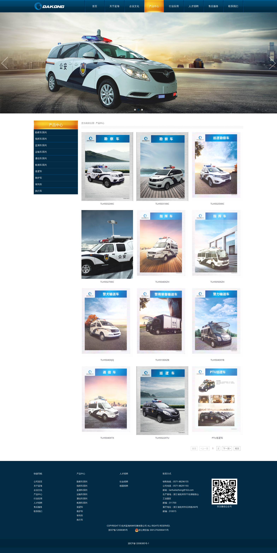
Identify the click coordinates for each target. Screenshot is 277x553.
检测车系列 (41, 164)
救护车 (38, 177)
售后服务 (213, 6)
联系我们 (233, 6)
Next (272, 63)
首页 (94, 6)
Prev (5, 63)
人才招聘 (194, 6)
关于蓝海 (114, 6)
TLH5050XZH (217, 281)
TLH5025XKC (217, 203)
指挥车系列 (41, 138)
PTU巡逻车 (217, 437)
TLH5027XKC (107, 281)
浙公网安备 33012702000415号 (153, 529)
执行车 (38, 190)
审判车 (38, 184)
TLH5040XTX (107, 437)
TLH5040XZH (162, 281)
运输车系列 (41, 151)
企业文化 (134, 6)
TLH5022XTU (162, 437)
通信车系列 (41, 158)
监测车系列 (41, 145)
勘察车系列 (41, 132)
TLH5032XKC (107, 203)
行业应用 (174, 6)
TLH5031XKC (162, 203)
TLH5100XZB (162, 359)
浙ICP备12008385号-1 (138, 543)
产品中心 (154, 6)
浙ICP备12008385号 (118, 529)
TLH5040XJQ (107, 359)
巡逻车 (38, 171)
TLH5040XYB (217, 359)
